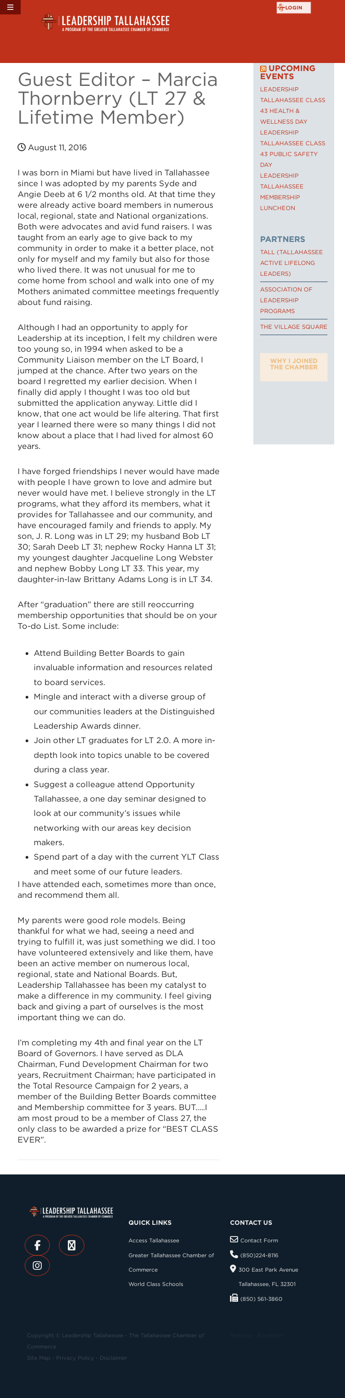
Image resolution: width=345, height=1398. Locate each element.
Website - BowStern (257, 1335)
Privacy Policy (75, 1357)
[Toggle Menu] (10, 7)
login (293, 7)
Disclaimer (113, 1357)
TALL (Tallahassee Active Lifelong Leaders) (291, 263)
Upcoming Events (287, 72)
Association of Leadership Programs (286, 300)
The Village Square (293, 326)
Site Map (38, 1357)
